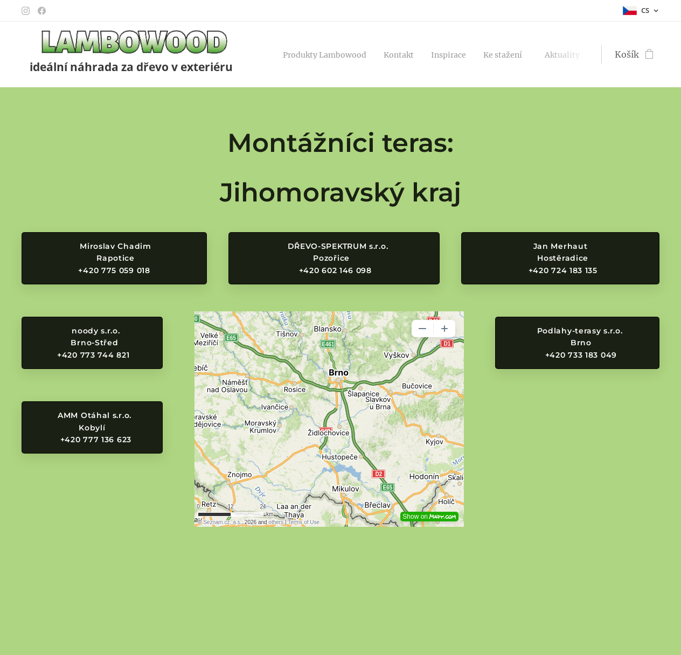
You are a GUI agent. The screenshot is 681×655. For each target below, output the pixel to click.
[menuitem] (333, 54)
